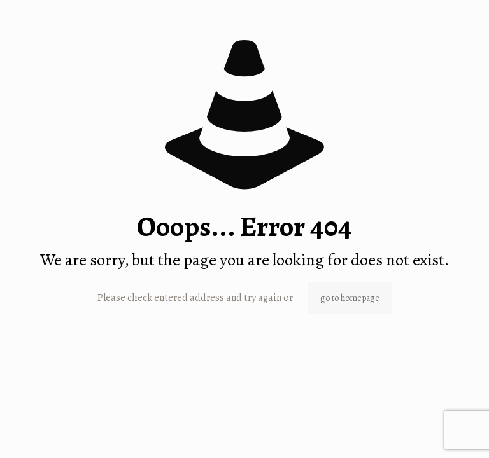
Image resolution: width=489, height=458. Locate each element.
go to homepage (349, 298)
